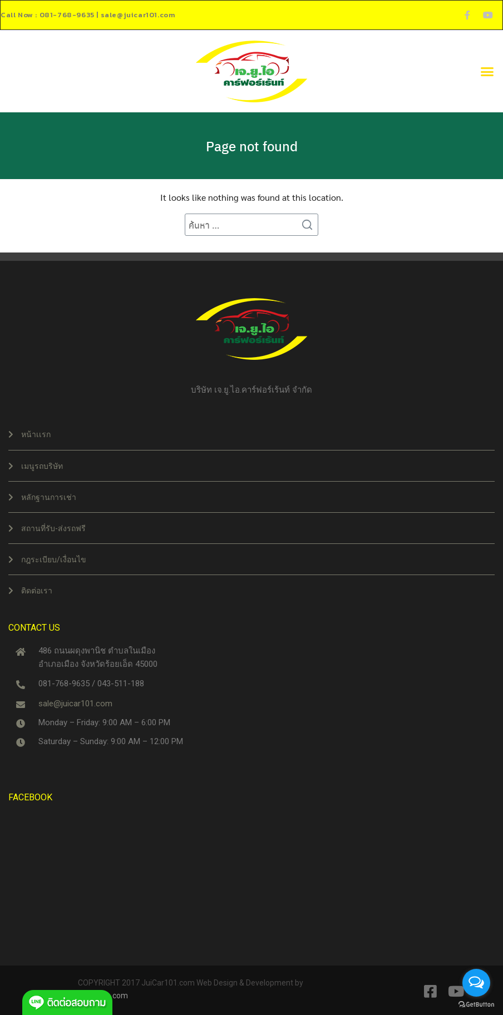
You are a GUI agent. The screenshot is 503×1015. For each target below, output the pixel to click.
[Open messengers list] (476, 983)
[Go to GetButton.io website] (476, 1004)
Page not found (252, 145)
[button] (486, 71)
